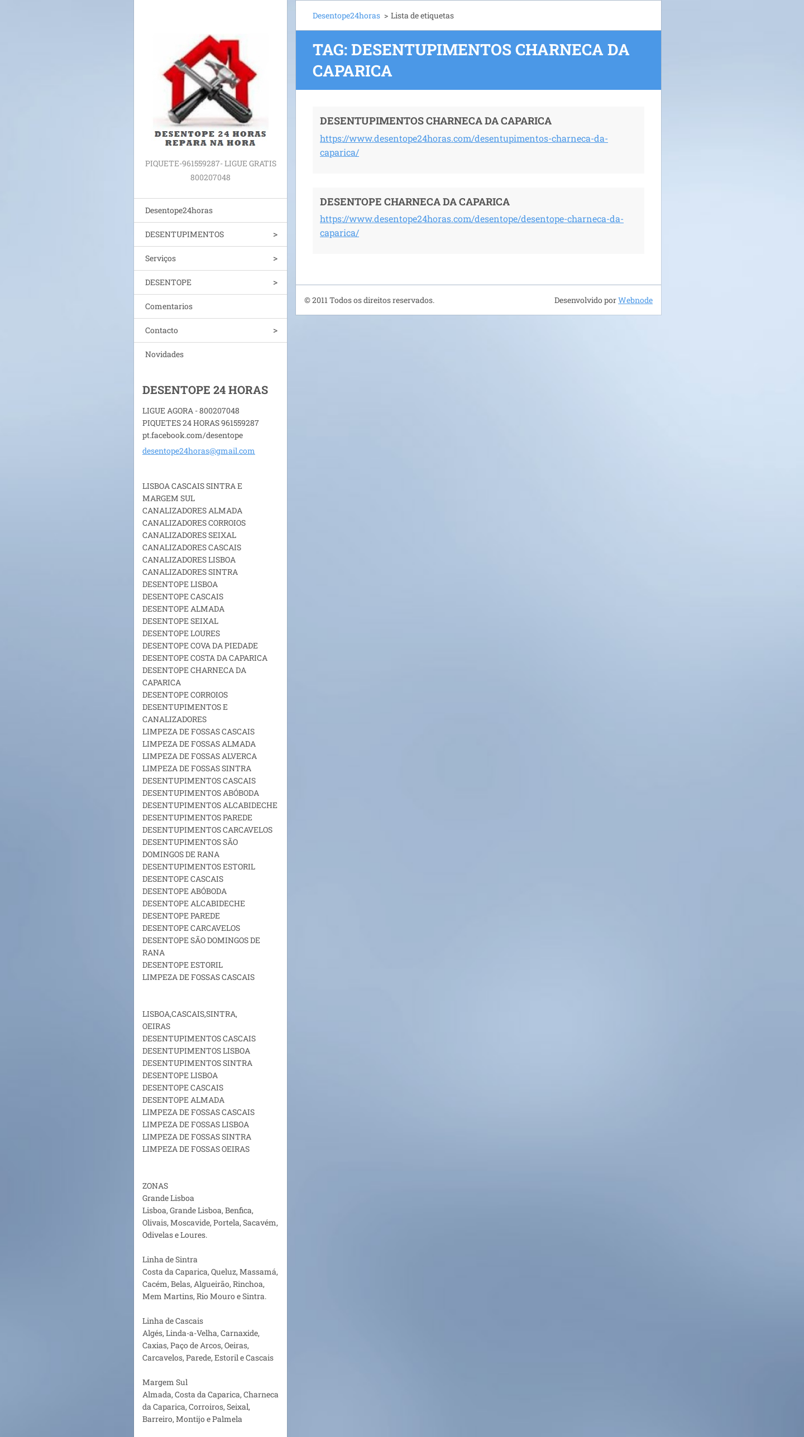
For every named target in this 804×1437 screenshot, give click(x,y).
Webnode (635, 300)
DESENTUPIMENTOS (184, 234)
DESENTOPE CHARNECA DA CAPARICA (415, 201)
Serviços (160, 258)
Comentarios (169, 306)
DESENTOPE (168, 282)
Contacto (161, 330)
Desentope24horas (179, 210)
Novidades (164, 354)
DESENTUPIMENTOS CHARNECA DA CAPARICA (436, 120)
